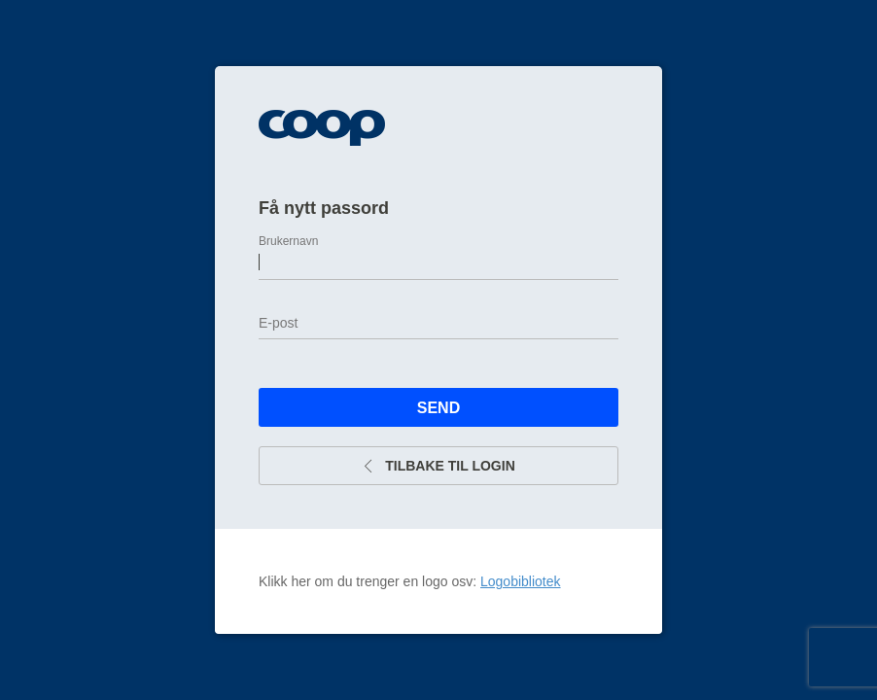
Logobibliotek (520, 581)
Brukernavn (288, 241)
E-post (278, 323)
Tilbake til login (438, 465)
